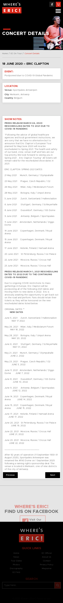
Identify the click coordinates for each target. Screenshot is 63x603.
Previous (10, 475)
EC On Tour (16, 54)
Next (52, 475)
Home (5, 54)
